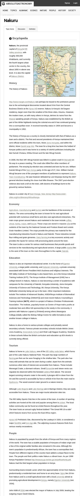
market (70, 248)
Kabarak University (51, 267)
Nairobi (65, 251)
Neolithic (18, 423)
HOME (5, 10)
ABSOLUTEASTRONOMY (19, 4)
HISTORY (62, 10)
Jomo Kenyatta (53, 143)
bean (33, 224)
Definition (32, 29)
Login (75, 3)
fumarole (49, 368)
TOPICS (13, 10)
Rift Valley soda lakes (55, 351)
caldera (47, 372)
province (18, 52)
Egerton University (62, 480)
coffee (68, 220)
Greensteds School (31, 332)
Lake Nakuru (30, 351)
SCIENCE (33, 10)
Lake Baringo (38, 389)
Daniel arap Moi (27, 146)
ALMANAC (23, 10)
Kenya (20, 49)
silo (68, 224)
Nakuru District (17, 76)
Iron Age (29, 423)
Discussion (21, 29)
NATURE (43, 10)
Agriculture (13, 210)
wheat (11, 224)
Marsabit (68, 160)
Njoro (62, 473)
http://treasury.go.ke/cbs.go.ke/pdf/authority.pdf (51, 460)
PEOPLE (52, 10)
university (60, 477)
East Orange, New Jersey (40, 194)
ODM (22, 490)
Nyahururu (13, 382)
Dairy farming (42, 237)
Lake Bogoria (22, 389)
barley (17, 224)
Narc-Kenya (31, 170)
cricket (62, 402)
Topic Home (10, 29)
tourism (38, 210)
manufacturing (25, 210)
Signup (67, 3)
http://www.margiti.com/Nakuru (22, 102)
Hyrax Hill (33, 109)
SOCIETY (72, 10)
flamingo (12, 358)
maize (23, 224)
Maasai (12, 119)
